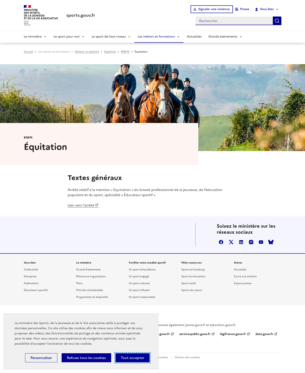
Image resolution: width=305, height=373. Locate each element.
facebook (221, 242)
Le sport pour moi (67, 36)
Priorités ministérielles (89, 290)
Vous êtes (264, 9)
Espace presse (242, 283)
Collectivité (31, 269)
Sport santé (188, 283)
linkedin (241, 242)
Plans (79, 283)
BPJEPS (125, 52)
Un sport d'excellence (142, 269)
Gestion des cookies (187, 357)
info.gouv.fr (161, 334)
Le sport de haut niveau (109, 36)
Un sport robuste (139, 283)
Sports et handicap (193, 269)
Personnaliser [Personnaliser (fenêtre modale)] (41, 357)
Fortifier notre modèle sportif (147, 263)
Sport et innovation (193, 276)
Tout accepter (132, 357)
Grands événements (222, 36)
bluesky (271, 242)
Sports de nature (191, 290)
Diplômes (110, 52)
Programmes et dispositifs (92, 297)
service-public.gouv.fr (195, 334)
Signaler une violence (214, 9)
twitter (231, 242)
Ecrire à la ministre (245, 276)
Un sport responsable (142, 297)
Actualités (194, 36)
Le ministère (33, 36)
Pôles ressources (191, 263)
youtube (261, 242)
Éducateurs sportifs (36, 290)
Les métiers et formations (156, 36)
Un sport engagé (139, 276)
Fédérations (31, 283)
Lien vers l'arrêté (81, 205)
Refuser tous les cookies (86, 357)
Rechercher (277, 21)
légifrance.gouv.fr (233, 334)
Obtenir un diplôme (87, 52)
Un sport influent (139, 290)
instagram (251, 242)
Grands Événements (88, 269)
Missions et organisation (91, 276)
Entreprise (30, 276)
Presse (244, 9)
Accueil (28, 52)
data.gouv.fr (264, 334)
